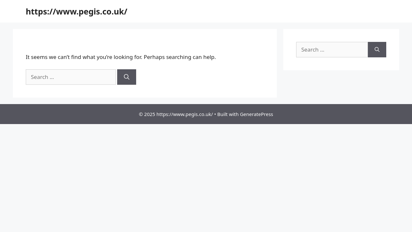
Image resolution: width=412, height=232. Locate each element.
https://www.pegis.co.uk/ (76, 11)
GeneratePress (256, 114)
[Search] (126, 77)
